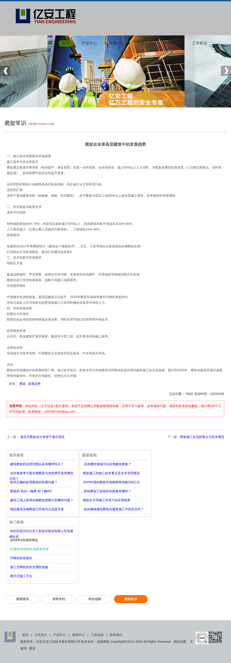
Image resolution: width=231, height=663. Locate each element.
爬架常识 (131, 599)
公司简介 (41, 635)
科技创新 (172, 43)
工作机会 (199, 43)
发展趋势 (34, 383)
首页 (66, 43)
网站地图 (180, 641)
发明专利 (58, 599)
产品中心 (89, 43)
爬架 (22, 383)
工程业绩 (97, 635)
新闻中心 (117, 43)
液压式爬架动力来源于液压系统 (42, 437)
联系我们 (116, 635)
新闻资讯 (22, 599)
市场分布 (144, 43)
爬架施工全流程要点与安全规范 (202, 437)
